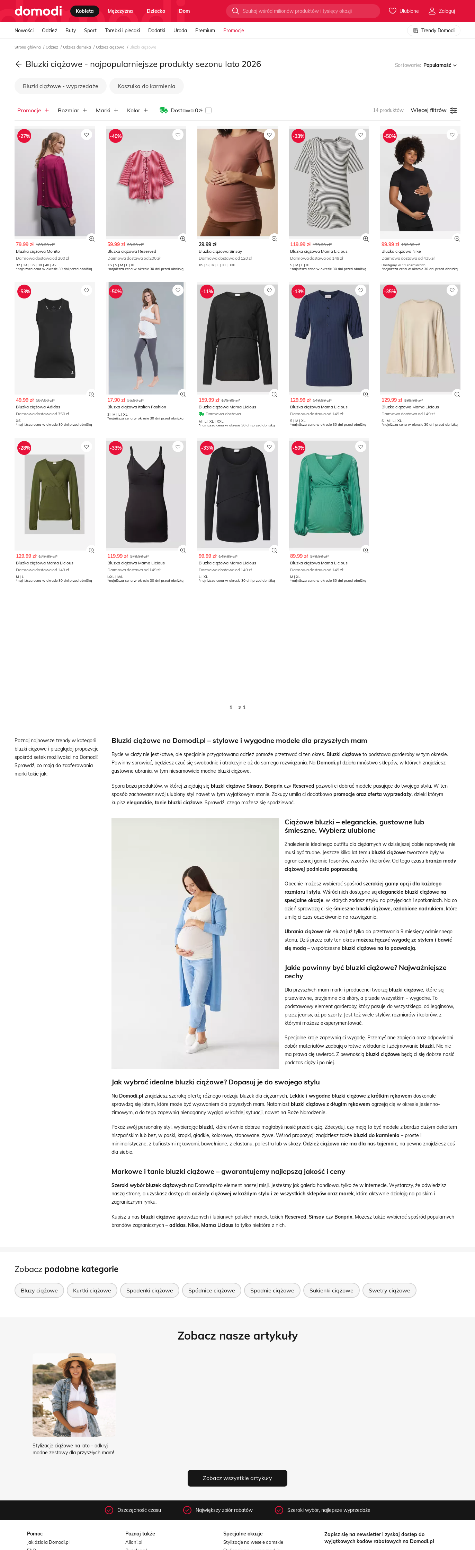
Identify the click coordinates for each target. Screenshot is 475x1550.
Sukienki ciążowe (331, 1290)
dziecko (156, 11)
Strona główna (28, 47)
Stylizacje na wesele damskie (253, 1542)
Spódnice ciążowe (211, 1290)
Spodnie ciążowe (272, 1290)
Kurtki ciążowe (92, 1290)
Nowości (24, 30)
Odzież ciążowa (111, 47)
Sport (90, 30)
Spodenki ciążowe (149, 1290)
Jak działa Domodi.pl (48, 1542)
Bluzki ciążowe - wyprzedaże (60, 86)
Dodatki (156, 30)
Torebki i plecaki (122, 30)
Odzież (49, 30)
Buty (70, 30)
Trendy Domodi (434, 30)
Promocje (233, 30)
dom (184, 11)
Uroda (180, 30)
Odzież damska (77, 47)
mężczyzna (120, 11)
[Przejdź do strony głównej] (38, 11)
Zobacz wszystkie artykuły (237, 1477)
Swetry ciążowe (389, 1290)
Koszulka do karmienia (147, 86)
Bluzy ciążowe (39, 1290)
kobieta (85, 11)
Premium (205, 30)
